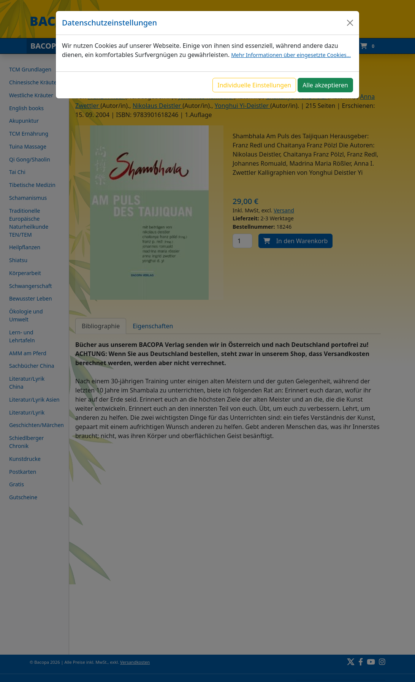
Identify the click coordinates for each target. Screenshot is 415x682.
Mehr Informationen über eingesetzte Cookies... (291, 55)
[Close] (350, 23)
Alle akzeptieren (325, 85)
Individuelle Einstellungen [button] (254, 85)
